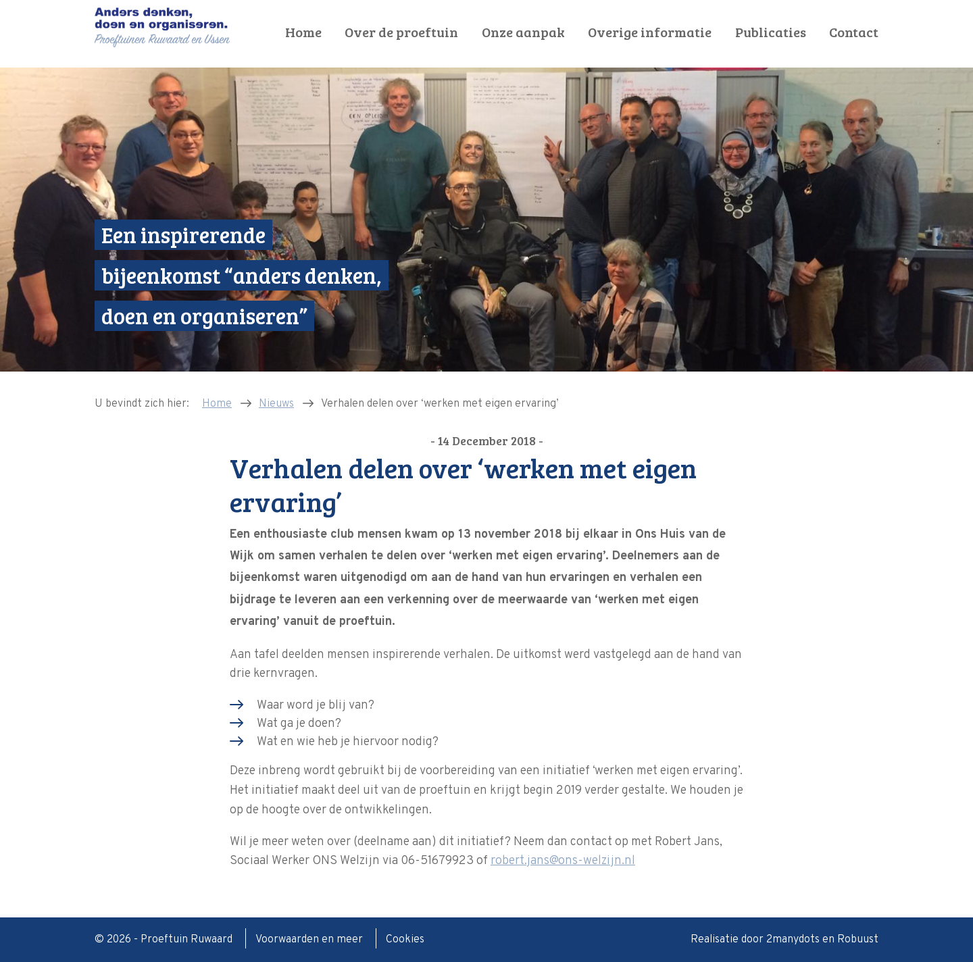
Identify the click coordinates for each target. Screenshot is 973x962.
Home (303, 32)
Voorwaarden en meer (310, 939)
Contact (853, 32)
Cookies (405, 939)
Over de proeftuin (401, 32)
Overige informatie (650, 32)
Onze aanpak (523, 32)
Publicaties (770, 32)
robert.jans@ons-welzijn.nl (563, 861)
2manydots (793, 939)
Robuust (857, 939)
